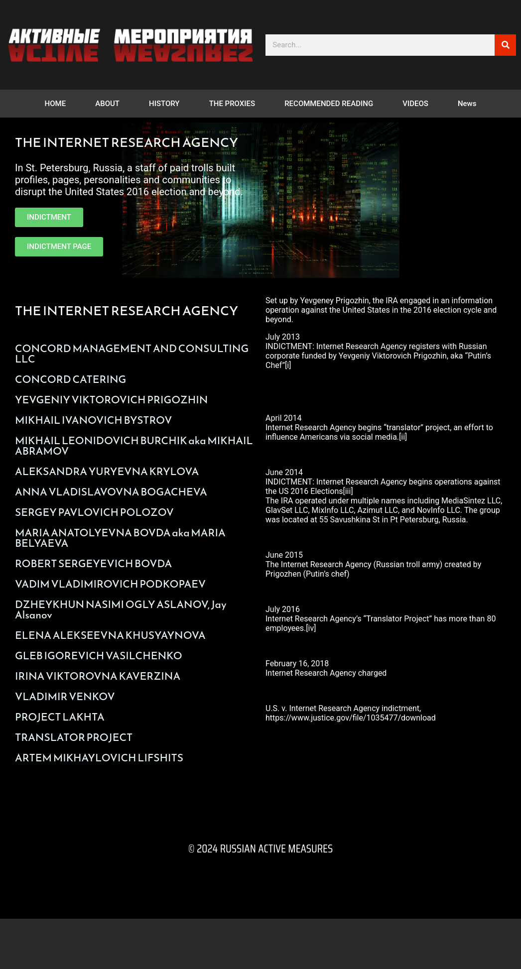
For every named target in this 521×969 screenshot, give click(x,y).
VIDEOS (415, 103)
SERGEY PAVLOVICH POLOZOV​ (94, 512)
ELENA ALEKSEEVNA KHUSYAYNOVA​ (110, 635)
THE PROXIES (232, 103)
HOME (55, 103)
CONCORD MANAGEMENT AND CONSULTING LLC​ (132, 353)
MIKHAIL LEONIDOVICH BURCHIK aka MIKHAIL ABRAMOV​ (134, 446)
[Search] (505, 45)
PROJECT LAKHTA (60, 717)
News (467, 103)
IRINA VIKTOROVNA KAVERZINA (97, 676)
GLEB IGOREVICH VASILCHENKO (98, 655)
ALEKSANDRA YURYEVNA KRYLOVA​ (107, 471)
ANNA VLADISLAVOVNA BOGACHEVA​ (111, 491)
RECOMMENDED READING (328, 103)
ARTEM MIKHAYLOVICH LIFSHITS (99, 757)
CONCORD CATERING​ (70, 379)
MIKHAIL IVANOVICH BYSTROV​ (93, 420)
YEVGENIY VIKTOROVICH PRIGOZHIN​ (111, 399)
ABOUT (107, 103)
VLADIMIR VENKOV (65, 696)
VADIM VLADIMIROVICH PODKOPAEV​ (110, 584)
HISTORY (164, 103)
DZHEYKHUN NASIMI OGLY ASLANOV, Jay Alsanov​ (120, 609)
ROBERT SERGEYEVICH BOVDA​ (93, 563)
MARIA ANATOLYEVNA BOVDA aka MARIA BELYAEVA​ (120, 538)
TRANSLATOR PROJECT (73, 737)
